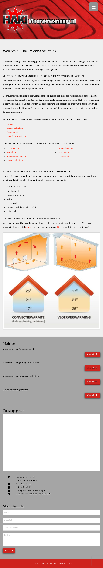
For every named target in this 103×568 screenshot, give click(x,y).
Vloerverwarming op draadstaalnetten (21, 376)
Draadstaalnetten (15, 128)
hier (59, 227)
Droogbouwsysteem (16, 136)
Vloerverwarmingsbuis (17, 156)
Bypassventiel (64, 156)
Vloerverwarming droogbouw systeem (21, 362)
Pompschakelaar (65, 148)
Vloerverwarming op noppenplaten (19, 349)
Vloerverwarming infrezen (15, 389)
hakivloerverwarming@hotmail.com (33, 493)
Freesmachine (13, 148)
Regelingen (63, 152)
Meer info (92, 354)
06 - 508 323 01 (23, 487)
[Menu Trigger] (93, 6)
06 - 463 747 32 (23, 483)
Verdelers (11, 152)
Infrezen (11, 124)
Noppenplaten (13, 132)
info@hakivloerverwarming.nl (30, 490)
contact (28, 227)
